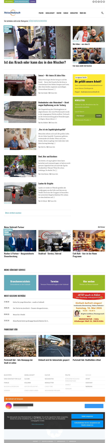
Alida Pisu (43, 147)
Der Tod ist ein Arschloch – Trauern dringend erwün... (31, 308)
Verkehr (68, 388)
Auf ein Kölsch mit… (31, 386)
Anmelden (98, 115)
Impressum (72, 441)
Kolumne (27, 383)
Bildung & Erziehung (11, 386)
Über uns (83, 13)
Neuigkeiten (49, 379)
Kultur (59, 13)
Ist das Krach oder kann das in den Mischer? (35, 62)
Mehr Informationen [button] (38, 424)
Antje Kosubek (44, 93)
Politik (41, 13)
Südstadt (75, 62)
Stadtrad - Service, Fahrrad (49, 254)
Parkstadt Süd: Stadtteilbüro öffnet (87, 360)
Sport (88, 379)
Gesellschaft (50, 13)
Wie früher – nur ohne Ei (81, 44)
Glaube (27, 379)
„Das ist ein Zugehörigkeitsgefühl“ (52, 130)
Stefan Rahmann (44, 174)
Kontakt (35, 441)
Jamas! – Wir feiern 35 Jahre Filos (51, 76)
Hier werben (9, 1)
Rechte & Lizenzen (47, 441)
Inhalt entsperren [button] (87, 416)
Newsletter (74, 13)
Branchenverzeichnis (21, 1)
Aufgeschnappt (8, 58)
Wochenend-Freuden (82, 120)
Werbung (89, 386)
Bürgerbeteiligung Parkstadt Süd (72, 380)
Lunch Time (79, 112)
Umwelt (68, 385)
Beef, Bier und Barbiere (47, 157)
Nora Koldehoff (44, 122)
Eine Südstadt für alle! (12, 379)
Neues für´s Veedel (19, 315)
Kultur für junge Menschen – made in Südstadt (28, 302)
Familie (65, 13)
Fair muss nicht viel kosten (82, 66)
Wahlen (88, 375)
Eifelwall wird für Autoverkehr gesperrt (53, 360)
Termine (32, 1)
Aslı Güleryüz (44, 201)
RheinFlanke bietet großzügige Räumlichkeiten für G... (31, 321)
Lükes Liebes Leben (31, 390)
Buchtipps (7, 375)
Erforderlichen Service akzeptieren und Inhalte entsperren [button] (87, 424)
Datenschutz (61, 441)
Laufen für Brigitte (45, 184)
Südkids (7, 390)
